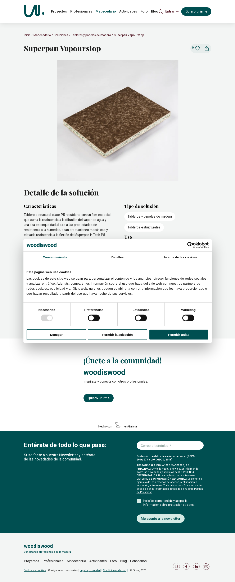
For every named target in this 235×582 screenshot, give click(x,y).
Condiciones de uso (114, 570)
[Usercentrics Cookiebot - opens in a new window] (190, 245)
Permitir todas (178, 334)
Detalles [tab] (117, 257)
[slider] (117, 120)
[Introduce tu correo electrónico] (170, 445)
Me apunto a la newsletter (160, 519)
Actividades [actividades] (128, 11)
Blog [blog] (154, 11)
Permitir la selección (117, 334)
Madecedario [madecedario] (106, 11)
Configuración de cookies (63, 570)
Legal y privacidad (90, 570)
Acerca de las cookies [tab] (180, 257)
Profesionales (52, 561)
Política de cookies (35, 570)
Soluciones (61, 35)
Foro (113, 561)
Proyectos (31, 561)
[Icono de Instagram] (177, 567)
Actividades (98, 561)
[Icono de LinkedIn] (197, 567)
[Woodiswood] (34, 11)
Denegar (56, 334)
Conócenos (138, 561)
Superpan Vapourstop (129, 35)
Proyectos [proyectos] (59, 11)
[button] (172, 11)
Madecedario (42, 35)
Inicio (27, 35)
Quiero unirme (98, 398)
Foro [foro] (144, 11)
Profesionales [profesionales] (81, 11)
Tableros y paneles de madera (91, 35)
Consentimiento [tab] (55, 257)
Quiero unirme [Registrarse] (196, 11)
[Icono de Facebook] (187, 567)
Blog (123, 561)
